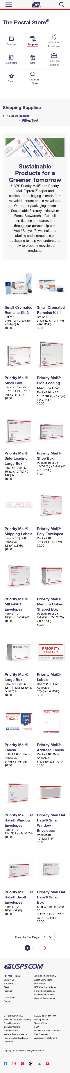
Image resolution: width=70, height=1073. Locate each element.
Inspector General (12, 1027)
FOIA (36, 1027)
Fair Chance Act (41, 1034)
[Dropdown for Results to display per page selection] (48, 937)
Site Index (8, 983)
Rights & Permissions (44, 998)
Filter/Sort (29, 120)
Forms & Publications (44, 991)
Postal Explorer (11, 1030)
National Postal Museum (15, 1034)
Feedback (8, 991)
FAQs (6, 987)
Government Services (44, 994)
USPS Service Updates (45, 987)
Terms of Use (40, 1023)
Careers (7, 1001)
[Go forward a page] (45, 948)
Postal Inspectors (12, 1023)
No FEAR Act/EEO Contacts (47, 1030)
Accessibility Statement (45, 1038)
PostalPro (8, 1041)
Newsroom (39, 983)
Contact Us (9, 980)
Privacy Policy (41, 1019)
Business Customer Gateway (17, 1019)
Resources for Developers (16, 1038)
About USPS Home (43, 980)
